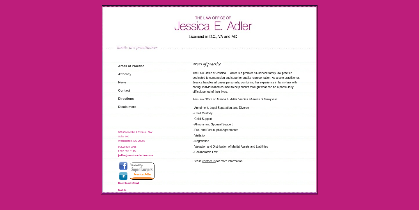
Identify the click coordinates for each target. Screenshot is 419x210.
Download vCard (128, 183)
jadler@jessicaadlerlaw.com (135, 155)
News (122, 82)
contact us (209, 161)
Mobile (122, 190)
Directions (126, 98)
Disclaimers (127, 106)
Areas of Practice (131, 66)
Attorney (124, 74)
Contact (124, 90)
